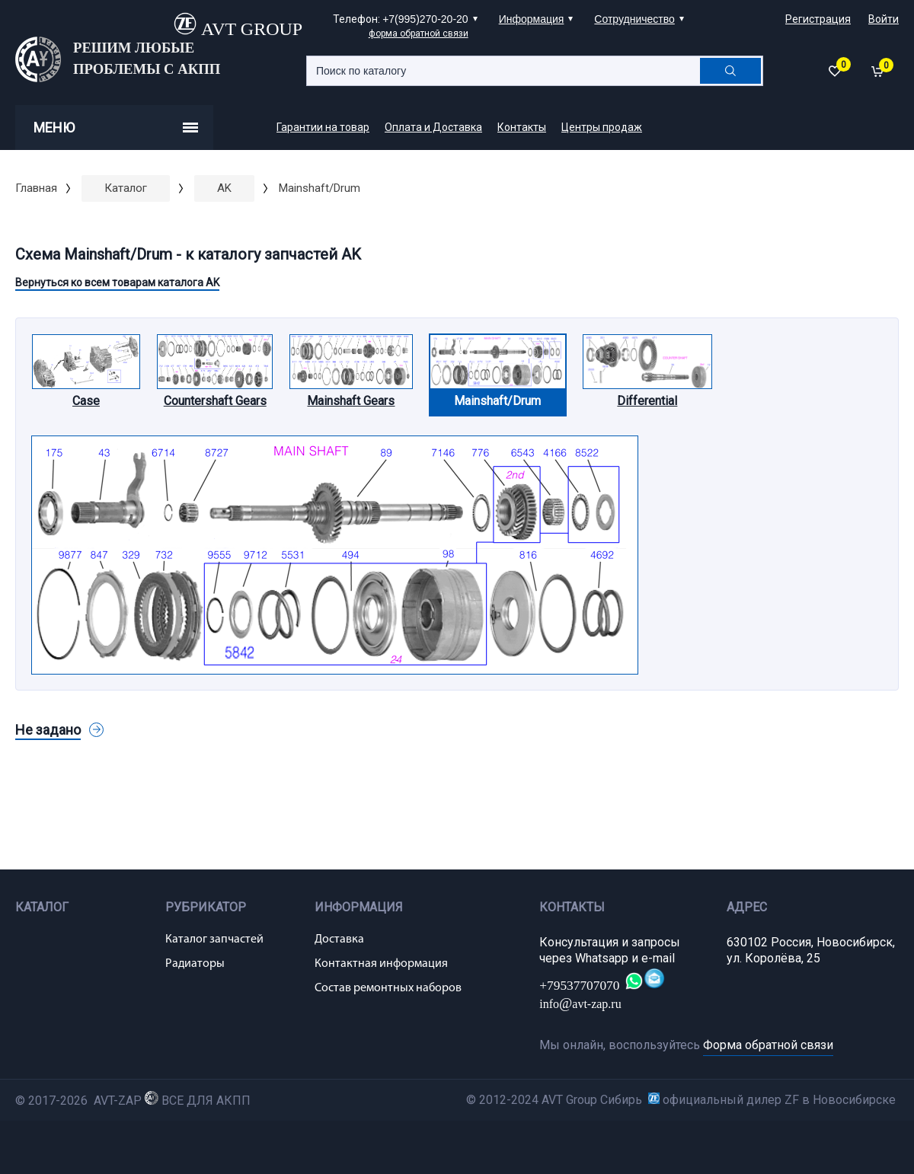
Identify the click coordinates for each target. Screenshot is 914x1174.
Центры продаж (601, 127)
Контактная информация (381, 964)
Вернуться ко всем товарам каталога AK (117, 282)
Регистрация (818, 19)
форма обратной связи (418, 33)
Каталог (125, 188)
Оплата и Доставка (433, 127)
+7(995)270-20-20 (425, 19)
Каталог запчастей (214, 939)
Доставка (339, 939)
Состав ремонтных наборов (388, 988)
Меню (116, 128)
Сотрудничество (634, 19)
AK (224, 188)
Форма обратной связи (768, 1045)
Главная (36, 188)
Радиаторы (195, 964)
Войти (883, 19)
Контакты (521, 127)
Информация (531, 19)
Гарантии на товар (322, 127)
